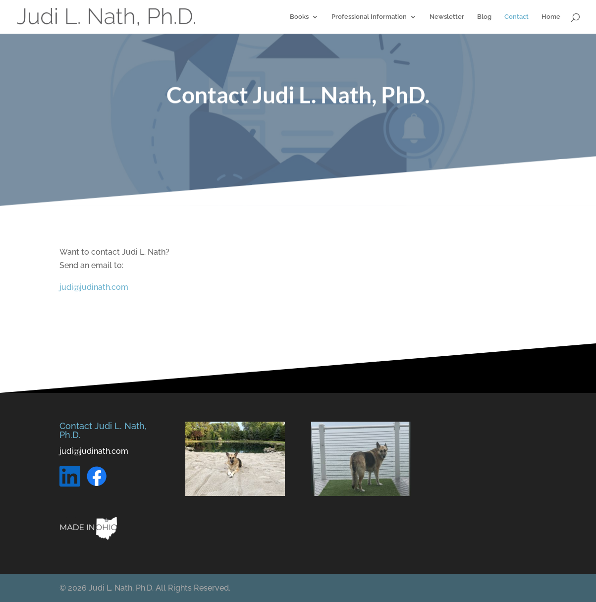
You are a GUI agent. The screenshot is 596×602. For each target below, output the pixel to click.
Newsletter (447, 16)
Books (299, 16)
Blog (484, 16)
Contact (516, 16)
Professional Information (369, 16)
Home (551, 16)
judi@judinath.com (93, 287)
